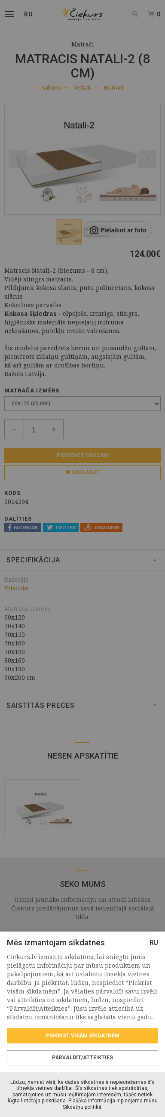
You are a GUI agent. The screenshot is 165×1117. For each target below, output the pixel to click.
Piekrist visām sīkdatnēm (82, 1036)
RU (154, 942)
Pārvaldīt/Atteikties (82, 1058)
